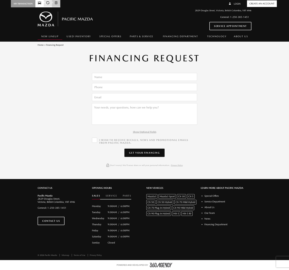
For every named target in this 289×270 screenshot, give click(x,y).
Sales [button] (96, 195)
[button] (23, 3)
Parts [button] (127, 195)
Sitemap (66, 255)
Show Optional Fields (144, 132)
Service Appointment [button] (230, 26)
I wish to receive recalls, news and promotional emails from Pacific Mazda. (143, 141)
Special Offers (110, 36)
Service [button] (111, 195)
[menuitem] (50, 36)
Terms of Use (80, 255)
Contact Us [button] (51, 221)
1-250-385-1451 (239, 17)
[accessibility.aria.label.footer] (161, 265)
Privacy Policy (177, 165)
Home (40, 45)
